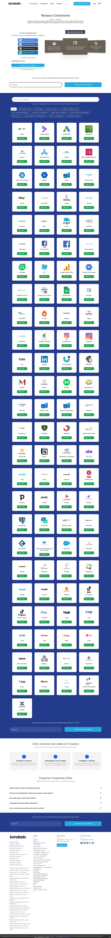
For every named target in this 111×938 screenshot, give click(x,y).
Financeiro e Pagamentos (40, 112)
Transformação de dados (40, 878)
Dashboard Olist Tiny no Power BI (18, 872)
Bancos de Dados (52, 109)
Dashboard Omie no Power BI (17, 912)
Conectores (36, 844)
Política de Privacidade (40, 889)
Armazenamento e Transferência (35, 116)
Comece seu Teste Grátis (83, 85)
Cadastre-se (62, 845)
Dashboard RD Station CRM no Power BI (20, 914)
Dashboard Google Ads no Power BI (18, 892)
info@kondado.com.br (86, 839)
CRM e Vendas (39, 109)
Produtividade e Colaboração (79, 112)
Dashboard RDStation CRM (16, 846)
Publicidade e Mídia (25, 109)
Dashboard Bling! (13, 842)
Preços (35, 841)
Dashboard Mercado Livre (16, 864)
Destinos (36, 870)
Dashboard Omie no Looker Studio (18, 910)
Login (94, 3)
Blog (34, 885)
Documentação (37, 886)
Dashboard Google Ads (15, 848)
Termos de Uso (37, 888)
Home (51, 19)
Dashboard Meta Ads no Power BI (18, 890)
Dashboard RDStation (15, 860)
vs (33, 891)
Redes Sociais (16, 116)
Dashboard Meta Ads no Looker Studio (19, 888)
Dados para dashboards (40, 874)
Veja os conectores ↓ (75, 32)
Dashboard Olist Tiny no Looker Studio (19, 870)
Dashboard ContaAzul (15, 862)
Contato (35, 839)
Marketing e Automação (59, 112)
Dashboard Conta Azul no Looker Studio (19, 923)
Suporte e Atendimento (56, 116)
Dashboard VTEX (13, 852)
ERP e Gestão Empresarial (20, 112)
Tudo (13, 109)
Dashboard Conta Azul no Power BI (18, 926)
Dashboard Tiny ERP (14, 844)
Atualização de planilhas (40, 875)
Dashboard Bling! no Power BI (17, 886)
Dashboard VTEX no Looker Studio (18, 884)
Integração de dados (39, 877)
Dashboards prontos (39, 843)
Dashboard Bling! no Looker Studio (18, 868)
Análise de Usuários (73, 116)
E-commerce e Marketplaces (69, 109)
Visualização (37, 869)
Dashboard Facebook (14, 850)
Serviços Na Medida (39, 880)
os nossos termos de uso (37, 68)
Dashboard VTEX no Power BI (17, 882)
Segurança (36, 882)
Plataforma (36, 872)
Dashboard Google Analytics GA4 (18, 854)
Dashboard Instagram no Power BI (18, 905)
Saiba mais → (22, 138)
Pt (100, 3)
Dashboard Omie (13, 858)
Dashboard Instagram (15, 856)
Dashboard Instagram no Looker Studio (19, 908)
